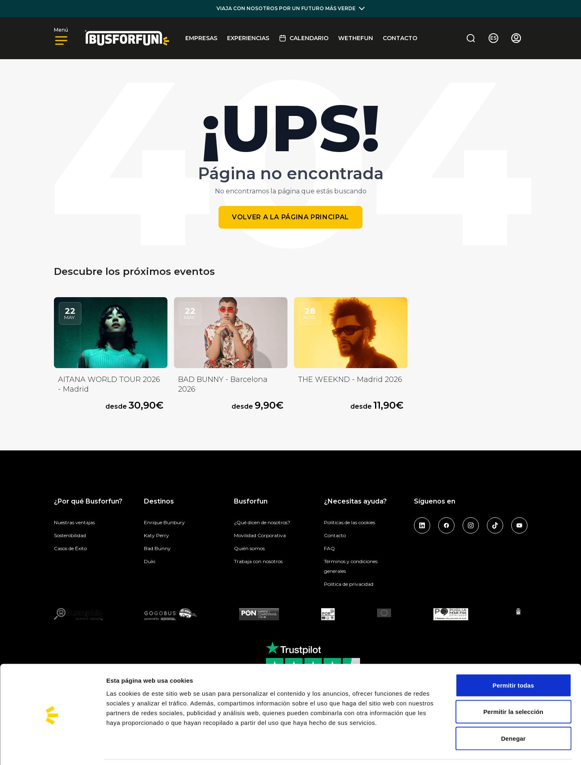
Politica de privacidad (348, 584)
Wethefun (355, 38)
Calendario (303, 38)
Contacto (400, 38)
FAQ (329, 548)
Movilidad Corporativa (260, 535)
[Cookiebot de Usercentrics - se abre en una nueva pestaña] (52, 749)
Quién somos (249, 548)
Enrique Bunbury (164, 522)
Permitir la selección (513, 685)
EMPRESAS (201, 38)
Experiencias (248, 38)
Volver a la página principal (290, 217)
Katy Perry (156, 535)
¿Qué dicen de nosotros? (262, 522)
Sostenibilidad (70, 535)
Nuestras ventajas (74, 522)
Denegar (513, 711)
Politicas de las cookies (349, 522)
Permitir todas (513, 658)
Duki (149, 561)
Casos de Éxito (70, 548)
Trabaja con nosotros (258, 561)
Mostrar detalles (435, 749)
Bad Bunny (157, 548)
